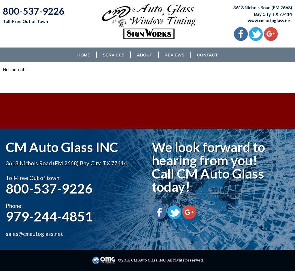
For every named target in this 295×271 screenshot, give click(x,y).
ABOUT (144, 54)
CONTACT (207, 54)
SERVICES (113, 54)
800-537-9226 (49, 188)
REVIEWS (174, 54)
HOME (83, 54)
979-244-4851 (49, 216)
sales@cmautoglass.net (34, 233)
